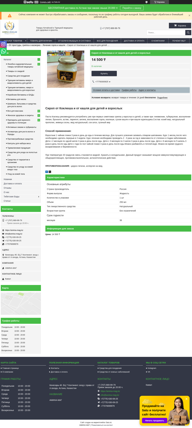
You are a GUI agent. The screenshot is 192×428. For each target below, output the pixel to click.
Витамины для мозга (16, 99)
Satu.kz (109, 422)
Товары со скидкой (15, 71)
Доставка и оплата (134, 41)
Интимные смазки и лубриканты (21, 127)
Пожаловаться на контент (102, 425)
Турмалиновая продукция (18, 148)
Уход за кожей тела (16, 174)
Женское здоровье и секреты (20, 115)
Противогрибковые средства (20, 139)
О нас (6, 192)
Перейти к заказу (131, 8)
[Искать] (188, 32)
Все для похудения (107, 41)
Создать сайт (45, 2)
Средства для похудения (18, 76)
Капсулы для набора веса (19, 143)
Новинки (8, 179)
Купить (104, 73)
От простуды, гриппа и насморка (24, 45)
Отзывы (7, 188)
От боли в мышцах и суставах (74, 41)
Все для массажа (15, 111)
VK (149, 372)
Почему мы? (179, 41)
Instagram (152, 368)
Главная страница (10, 368)
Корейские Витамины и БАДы (20, 95)
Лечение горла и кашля (54, 45)
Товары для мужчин (41, 41)
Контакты (55, 368)
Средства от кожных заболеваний (114, 372)
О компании (157, 41)
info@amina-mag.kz (13, 234)
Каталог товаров (13, 41)
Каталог (7, 59)
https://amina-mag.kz (14, 230)
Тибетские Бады (11, 196)
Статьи (7, 201)
